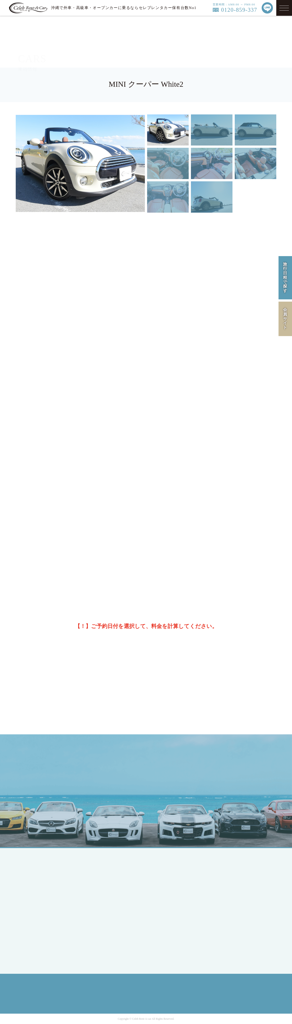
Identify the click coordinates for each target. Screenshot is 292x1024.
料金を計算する (220, 607)
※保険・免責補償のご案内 (148, 385)
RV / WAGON (104, 893)
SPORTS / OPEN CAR (110, 885)
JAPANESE (38, 888)
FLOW (161, 893)
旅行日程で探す (285, 277)
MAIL (205, 777)
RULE (225, 896)
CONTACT (164, 926)
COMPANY (229, 869)
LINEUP (163, 869)
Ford (96, 920)
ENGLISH (37, 896)
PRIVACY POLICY (235, 888)
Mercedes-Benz (105, 912)
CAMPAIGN (166, 885)
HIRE (160, 877)
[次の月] (265, 478)
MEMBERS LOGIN (44, 923)
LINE (233, 777)
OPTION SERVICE (171, 901)
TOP (32, 869)
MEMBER (37, 915)
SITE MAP (228, 904)
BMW (97, 929)
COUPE (99, 877)
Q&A (160, 918)
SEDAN (99, 869)
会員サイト (285, 318)
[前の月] (25, 478)
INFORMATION (169, 910)
